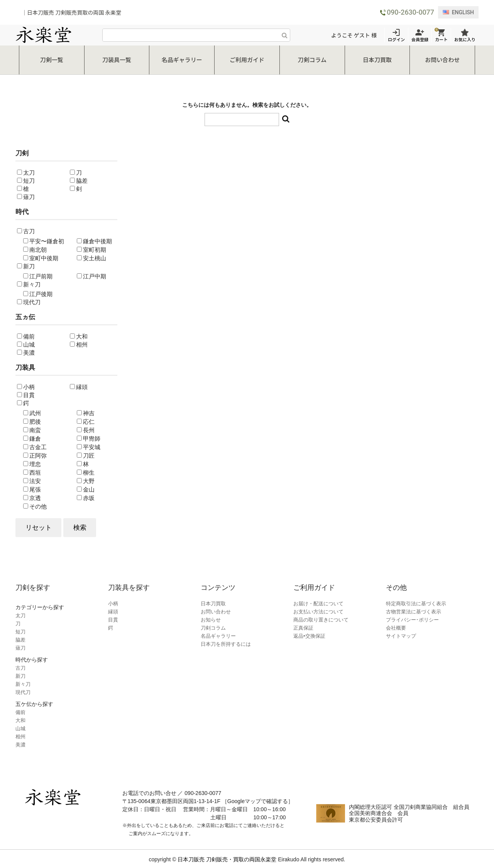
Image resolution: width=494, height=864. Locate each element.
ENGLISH (458, 12)
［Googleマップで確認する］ (257, 796)
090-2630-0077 (410, 12)
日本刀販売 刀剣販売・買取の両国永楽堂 (227, 854)
